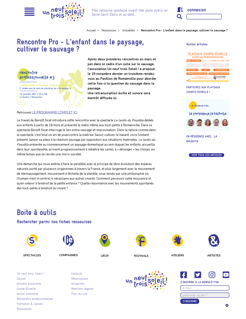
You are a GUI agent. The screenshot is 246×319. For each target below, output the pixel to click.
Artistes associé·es (29, 283)
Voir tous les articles (207, 155)
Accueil (91, 30)
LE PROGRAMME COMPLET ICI (54, 112)
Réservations (79, 278)
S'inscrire (190, 301)
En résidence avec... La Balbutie (201, 139)
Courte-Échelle (26, 288)
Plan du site (79, 293)
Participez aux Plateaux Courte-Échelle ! (203, 89)
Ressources (109, 30)
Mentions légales (82, 288)
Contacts (76, 273)
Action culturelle (27, 293)
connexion (191, 10)
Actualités (129, 30)
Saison (21, 278)
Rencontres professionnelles (35, 299)
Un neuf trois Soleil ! (30, 273)
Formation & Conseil (30, 304)
